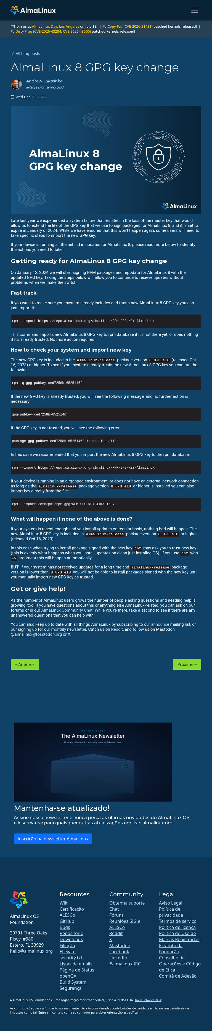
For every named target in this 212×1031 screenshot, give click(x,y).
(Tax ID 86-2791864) (148, 1000)
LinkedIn (118, 958)
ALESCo (67, 915)
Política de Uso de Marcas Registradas (179, 936)
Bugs (65, 927)
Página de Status (77, 970)
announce (160, 624)
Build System (73, 982)
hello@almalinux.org (31, 951)
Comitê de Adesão (178, 976)
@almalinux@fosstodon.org (36, 634)
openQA (68, 976)
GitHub (67, 921)
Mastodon (119, 945)
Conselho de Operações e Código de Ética (180, 964)
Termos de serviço (178, 921)
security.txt (71, 958)
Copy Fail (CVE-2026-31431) (129, 26)
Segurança (70, 988)
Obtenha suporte (127, 903)
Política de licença (177, 927)
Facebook (119, 952)
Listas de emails (76, 964)
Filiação (67, 945)
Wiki (64, 903)
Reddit (117, 629)
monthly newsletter (68, 629)
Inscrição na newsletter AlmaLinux (52, 839)
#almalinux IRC (125, 964)
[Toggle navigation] (194, 10)
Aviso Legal (170, 903)
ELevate (68, 952)
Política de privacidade (171, 912)
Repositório (71, 933)
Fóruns (116, 915)
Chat (114, 909)
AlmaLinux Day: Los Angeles (55, 26)
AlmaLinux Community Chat (66, 610)
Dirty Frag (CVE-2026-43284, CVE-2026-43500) (53, 31)
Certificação (72, 909)
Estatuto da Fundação (170, 948)
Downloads (71, 939)
